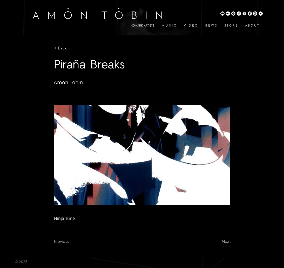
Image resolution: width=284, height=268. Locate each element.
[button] (71, 48)
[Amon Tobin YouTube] (244, 13)
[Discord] (222, 13)
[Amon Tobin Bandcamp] (228, 13)
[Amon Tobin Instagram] (255, 13)
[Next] (218, 241)
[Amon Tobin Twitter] (261, 13)
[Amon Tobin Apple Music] (239, 13)
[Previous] (71, 241)
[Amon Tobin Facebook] (250, 13)
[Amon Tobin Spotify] (233, 13)
